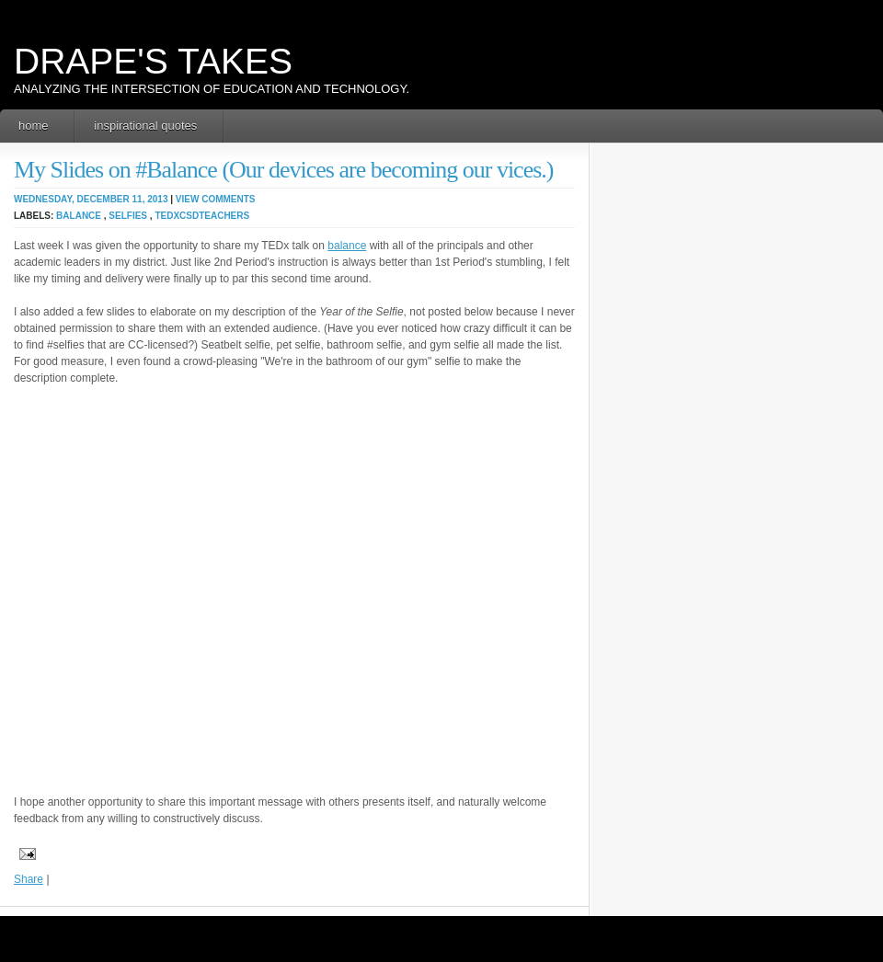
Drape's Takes (153, 61)
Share (28, 879)
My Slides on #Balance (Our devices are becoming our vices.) (283, 169)
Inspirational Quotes (145, 125)
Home (33, 125)
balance (78, 216)
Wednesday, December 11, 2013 (90, 199)
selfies (128, 216)
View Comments (216, 199)
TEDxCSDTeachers (202, 216)
